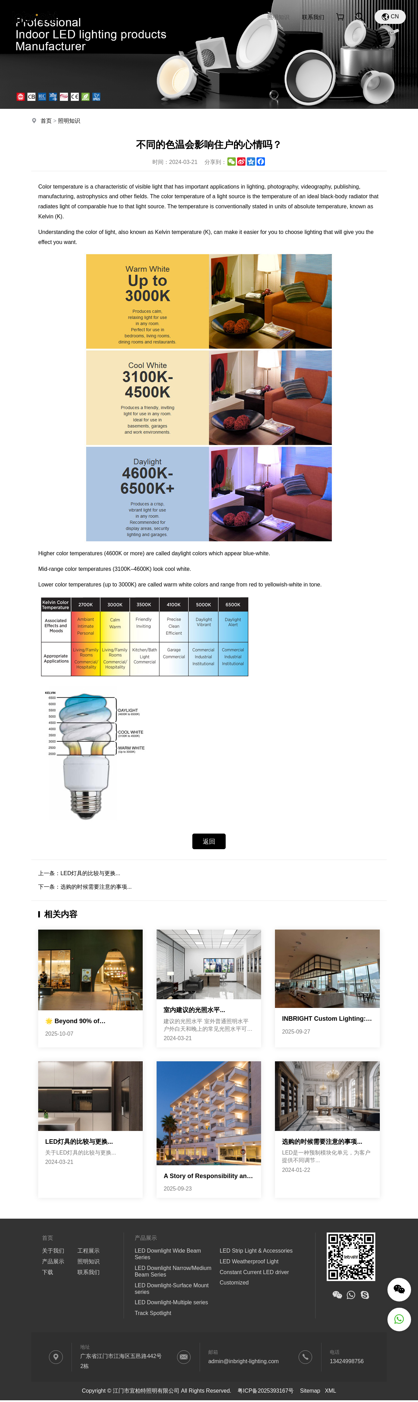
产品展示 (183, 17)
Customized (234, 1284)
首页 (110, 17)
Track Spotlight (153, 1315)
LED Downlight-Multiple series (172, 1304)
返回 (209, 841)
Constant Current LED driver (255, 1273)
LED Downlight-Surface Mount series (172, 1289)
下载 (214, 17)
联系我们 (313, 17)
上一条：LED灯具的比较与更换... (79, 874)
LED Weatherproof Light (249, 1262)
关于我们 (142, 17)
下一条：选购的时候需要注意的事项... (85, 887)
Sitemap (310, 1392)
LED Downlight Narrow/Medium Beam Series (173, 1272)
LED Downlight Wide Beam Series (168, 1255)
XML (330, 1392)
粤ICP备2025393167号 (265, 1392)
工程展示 (244, 17)
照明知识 (278, 17)
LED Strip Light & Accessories (257, 1252)
